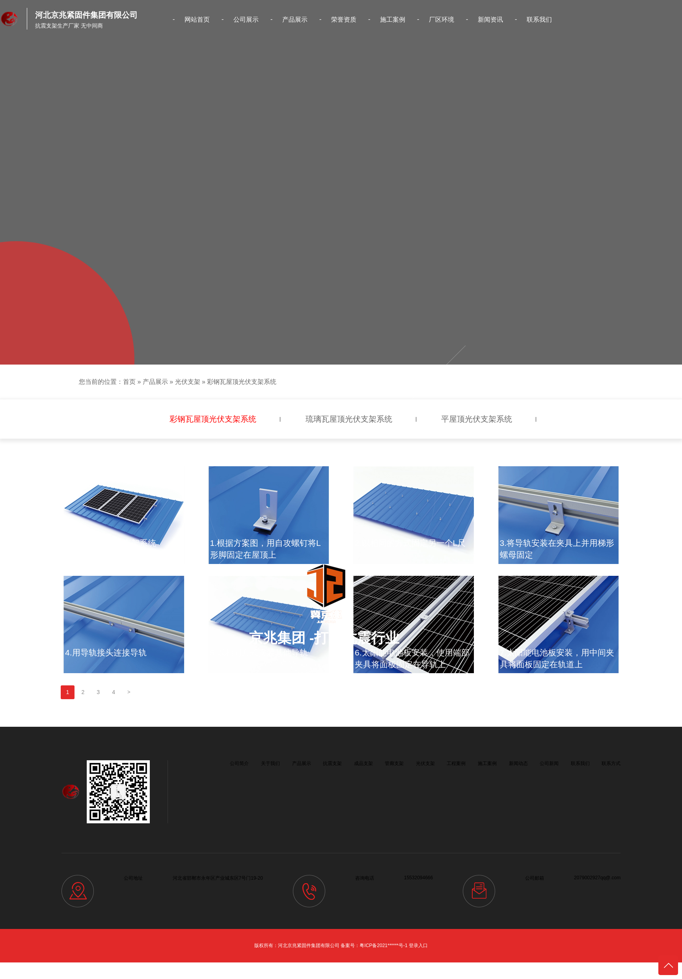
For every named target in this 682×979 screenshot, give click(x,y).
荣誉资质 (343, 19)
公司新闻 (549, 763)
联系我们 (539, 19)
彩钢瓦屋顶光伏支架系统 (241, 381)
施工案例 (392, 19)
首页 (129, 381)
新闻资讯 (490, 19)
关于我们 (270, 763)
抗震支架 (332, 763)
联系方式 (611, 763)
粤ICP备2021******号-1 (383, 945)
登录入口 (418, 945)
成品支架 (363, 763)
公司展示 (246, 19)
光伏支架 (187, 381)
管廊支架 (394, 763)
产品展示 (294, 19)
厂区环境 (441, 19)
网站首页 (197, 19)
